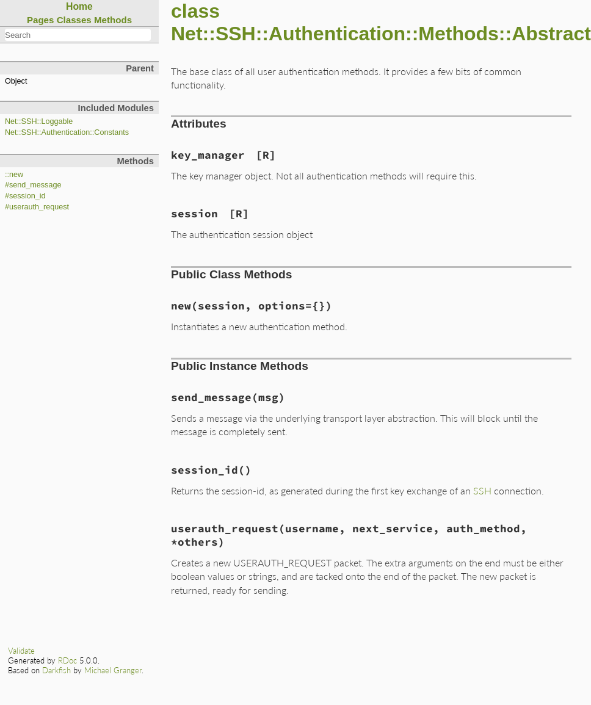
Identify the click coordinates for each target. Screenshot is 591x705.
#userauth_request (37, 207)
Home (79, 6)
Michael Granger (113, 670)
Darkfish (56, 670)
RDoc (67, 660)
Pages (40, 20)
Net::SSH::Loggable (39, 121)
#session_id (25, 196)
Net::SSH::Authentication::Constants (67, 132)
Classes (74, 20)
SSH (482, 490)
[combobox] (78, 35)
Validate (21, 651)
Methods (113, 20)
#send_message (33, 185)
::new (14, 174)
